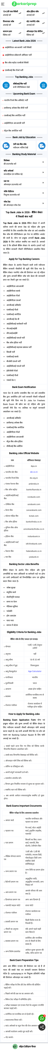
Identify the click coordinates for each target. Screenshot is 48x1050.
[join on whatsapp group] (41, 1018)
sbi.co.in (34, 472)
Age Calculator (34, 671)
